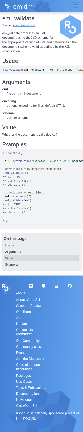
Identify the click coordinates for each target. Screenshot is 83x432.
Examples (12, 264)
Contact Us (24, 330)
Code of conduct (28, 365)
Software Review (28, 306)
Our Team (23, 312)
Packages (23, 376)
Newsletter (24, 400)
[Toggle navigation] (75, 6)
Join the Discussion (30, 359)
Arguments (13, 252)
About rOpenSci (28, 300)
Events (21, 353)
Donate (21, 324)
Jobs (19, 318)
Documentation (27, 394)
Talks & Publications (31, 388)
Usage (9, 245)
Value (9, 258)
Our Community (28, 341)
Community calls (28, 347)
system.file (21, 161)
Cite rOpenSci (26, 406)
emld (20, 6)
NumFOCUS (25, 419)
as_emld (21, 196)
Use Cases (24, 382)
